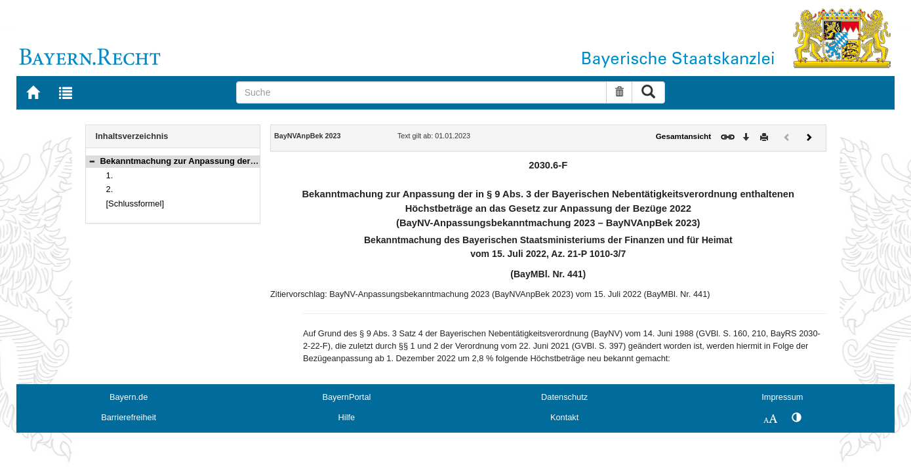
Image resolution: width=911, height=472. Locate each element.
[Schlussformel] (135, 203)
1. (109, 175)
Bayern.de (129, 397)
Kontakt (564, 417)
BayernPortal (346, 397)
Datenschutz (564, 397)
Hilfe (346, 417)
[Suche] (421, 92)
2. (109, 189)
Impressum (782, 397)
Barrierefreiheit (128, 417)
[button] (92, 161)
